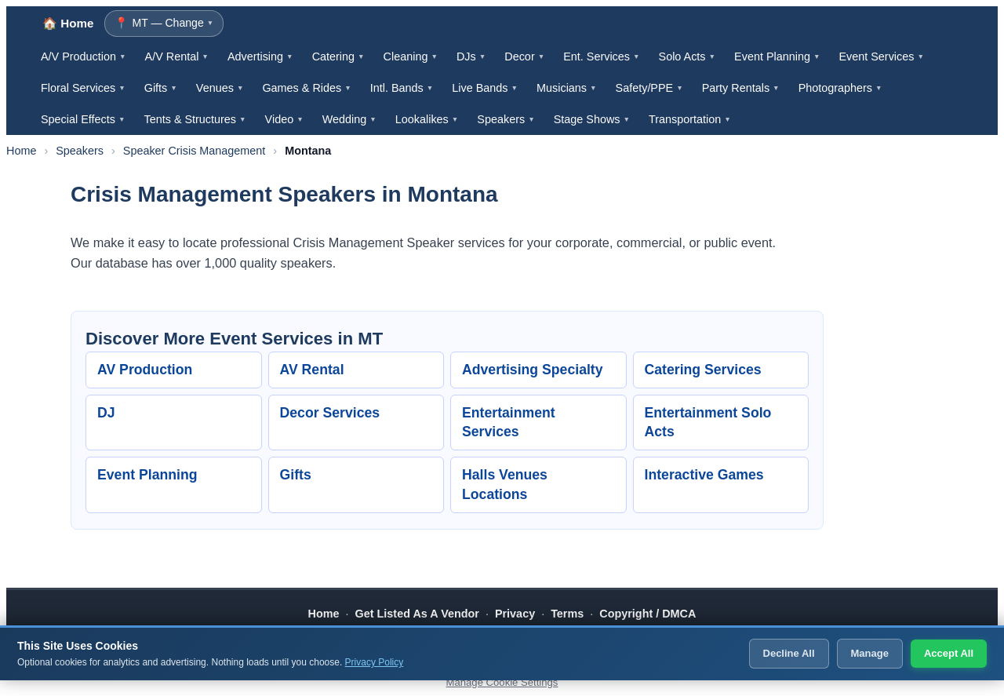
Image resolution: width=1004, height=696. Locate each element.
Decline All (789, 653)
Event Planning (777, 56)
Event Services (881, 56)
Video (284, 119)
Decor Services (330, 413)
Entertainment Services (508, 422)
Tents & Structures (195, 119)
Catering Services (703, 369)
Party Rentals (741, 88)
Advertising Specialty (532, 369)
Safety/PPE (649, 88)
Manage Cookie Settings (502, 682)
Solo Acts (687, 56)
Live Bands (485, 88)
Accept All (948, 653)
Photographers (840, 88)
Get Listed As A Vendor (417, 613)
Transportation (690, 119)
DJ (106, 413)
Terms (567, 613)
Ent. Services (601, 56)
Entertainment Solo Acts (708, 422)
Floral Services (83, 88)
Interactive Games (704, 475)
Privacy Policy (374, 662)
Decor (524, 56)
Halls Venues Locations (504, 484)
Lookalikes (427, 119)
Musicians (567, 88)
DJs (471, 56)
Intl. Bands (402, 88)
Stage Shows (592, 119)
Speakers (505, 119)
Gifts (160, 88)
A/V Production (83, 56)
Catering (338, 56)
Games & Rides (306, 88)
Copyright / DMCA (647, 613)
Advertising (260, 56)
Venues (220, 88)
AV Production (144, 369)
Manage (870, 653)
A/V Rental (177, 56)
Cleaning (411, 56)
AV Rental (312, 369)
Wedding (349, 119)
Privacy (515, 613)
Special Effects (83, 119)
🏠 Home (67, 23)
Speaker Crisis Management (194, 150)
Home (21, 150)
